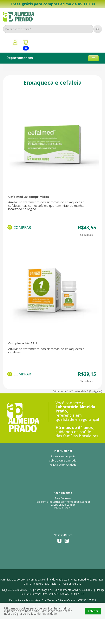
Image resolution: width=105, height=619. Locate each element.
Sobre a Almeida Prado (63, 460)
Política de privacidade (63, 464)
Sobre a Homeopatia (63, 456)
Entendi (93, 611)
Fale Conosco (63, 498)
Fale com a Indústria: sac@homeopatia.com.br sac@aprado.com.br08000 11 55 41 (63, 504)
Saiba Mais (86, 235)
